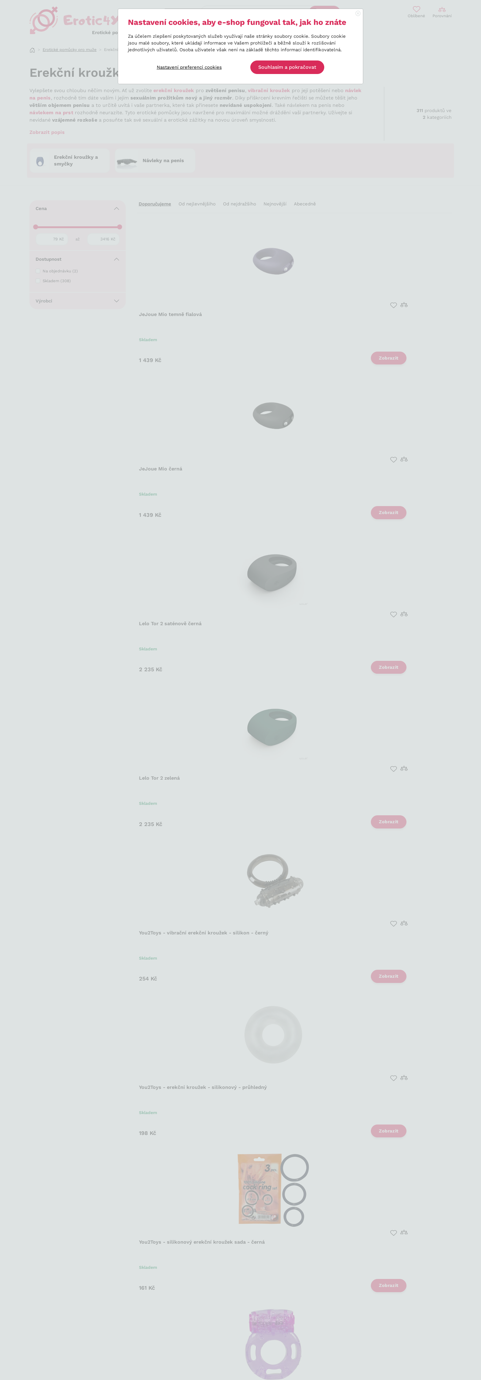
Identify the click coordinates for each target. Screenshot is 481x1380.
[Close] (358, 14)
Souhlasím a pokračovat (287, 67)
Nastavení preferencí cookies (189, 67)
